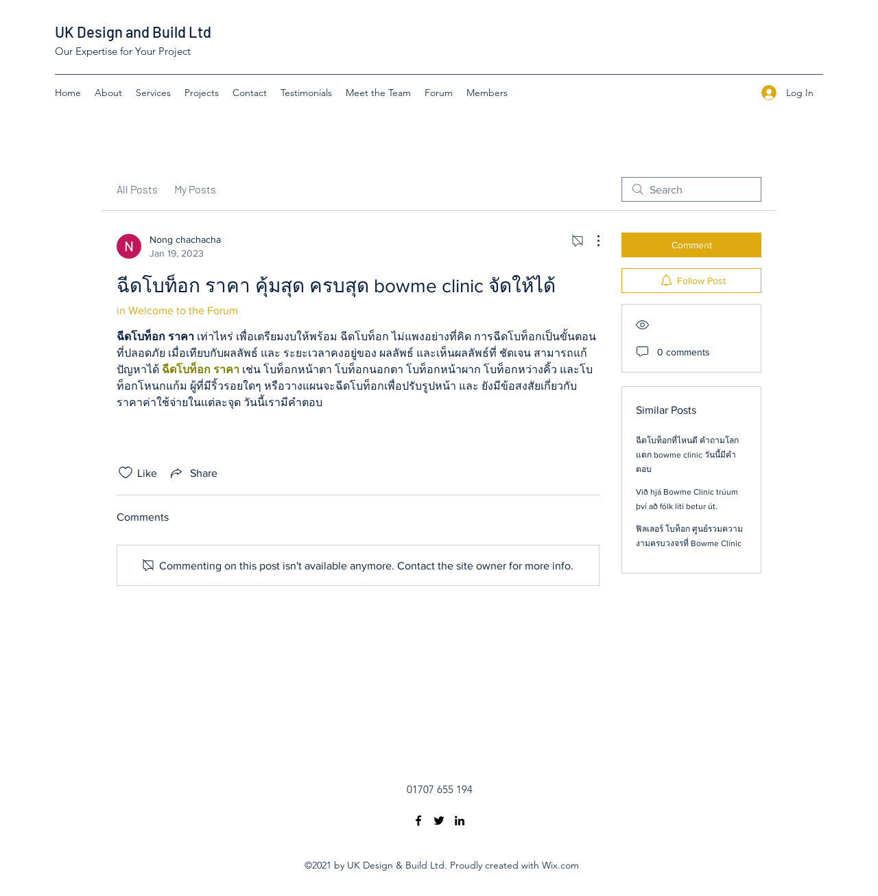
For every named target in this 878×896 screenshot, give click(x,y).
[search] (691, 189)
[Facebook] (418, 820)
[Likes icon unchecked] (125, 472)
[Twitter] (439, 820)
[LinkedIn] (459, 820)
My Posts (195, 189)
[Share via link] (192, 472)
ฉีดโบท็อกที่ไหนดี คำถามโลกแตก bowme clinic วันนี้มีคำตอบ (687, 455)
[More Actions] (591, 241)
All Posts (137, 189)
